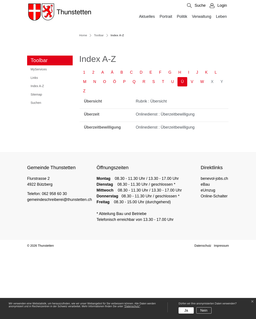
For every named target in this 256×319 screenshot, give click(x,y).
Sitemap (36, 162)
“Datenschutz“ (132, 306)
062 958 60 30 (54, 261)
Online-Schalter (214, 263)
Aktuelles (147, 16)
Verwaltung (201, 16)
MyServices (39, 137)
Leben (221, 16)
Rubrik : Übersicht (151, 169)
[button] (196, 5)
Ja (186, 310)
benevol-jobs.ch (214, 246)
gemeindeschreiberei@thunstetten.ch (59, 267)
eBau (205, 252)
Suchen (36, 170)
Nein (203, 310)
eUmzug (208, 258)
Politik (182, 16)
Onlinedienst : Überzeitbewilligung (165, 182)
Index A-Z (41, 155)
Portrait (165, 16)
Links (34, 145)
